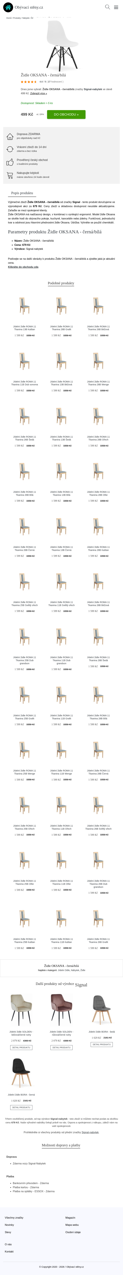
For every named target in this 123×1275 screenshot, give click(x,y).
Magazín (70, 1217)
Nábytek (25, 18)
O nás (8, 1244)
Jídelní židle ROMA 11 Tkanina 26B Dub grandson (98, 884)
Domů (9, 18)
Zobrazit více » (38, 93)
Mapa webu (72, 1225)
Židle (82, 970)
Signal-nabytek (93, 89)
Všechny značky (14, 1217)
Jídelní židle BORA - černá (21, 1094)
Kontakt (9, 1251)
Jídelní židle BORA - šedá (102, 1031)
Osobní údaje (73, 1232)
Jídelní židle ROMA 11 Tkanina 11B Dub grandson (61, 660)
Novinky (9, 1225)
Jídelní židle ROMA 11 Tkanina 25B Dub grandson (24, 660)
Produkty (17, 18)
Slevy (8, 1232)
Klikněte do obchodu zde (23, 267)
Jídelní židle (64, 970)
